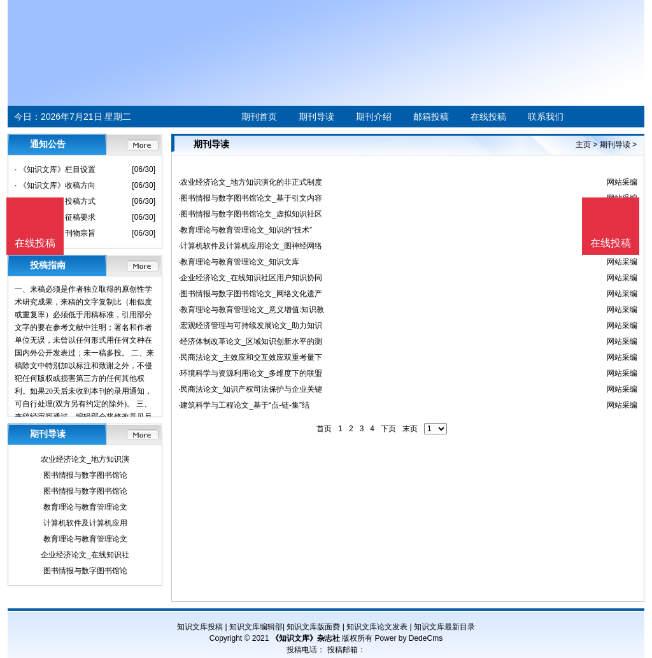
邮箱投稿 (431, 116)
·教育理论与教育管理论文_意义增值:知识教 (251, 309)
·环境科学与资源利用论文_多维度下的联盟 (250, 373)
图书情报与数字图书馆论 (85, 475)
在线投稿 (488, 116)
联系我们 (545, 116)
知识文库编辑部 (256, 626)
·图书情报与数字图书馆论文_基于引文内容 (250, 198)
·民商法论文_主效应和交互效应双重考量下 (250, 357)
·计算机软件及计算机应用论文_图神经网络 (250, 245)
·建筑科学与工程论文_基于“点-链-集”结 (243, 405)
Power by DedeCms (408, 638)
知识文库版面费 (313, 626)
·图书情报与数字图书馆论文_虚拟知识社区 (250, 214)
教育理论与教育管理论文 (85, 507)
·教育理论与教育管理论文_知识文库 (238, 261)
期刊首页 (259, 116)
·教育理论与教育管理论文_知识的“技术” (245, 229)
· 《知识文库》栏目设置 (55, 169)
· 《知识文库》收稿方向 (55, 185)
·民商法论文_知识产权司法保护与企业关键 (250, 389)
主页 (583, 144)
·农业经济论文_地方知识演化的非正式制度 (250, 182)
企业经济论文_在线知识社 (85, 554)
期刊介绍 (374, 116)
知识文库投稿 (200, 626)
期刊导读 (316, 116)
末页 (410, 428)
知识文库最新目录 (444, 626)
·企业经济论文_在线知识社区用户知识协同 (250, 277)
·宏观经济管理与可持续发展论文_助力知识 (250, 325)
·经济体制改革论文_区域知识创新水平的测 (250, 341)
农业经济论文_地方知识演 (85, 459)
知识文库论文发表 (377, 626)
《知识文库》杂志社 (305, 638)
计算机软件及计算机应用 (85, 523)
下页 (388, 428)
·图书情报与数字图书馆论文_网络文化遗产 (250, 293)
